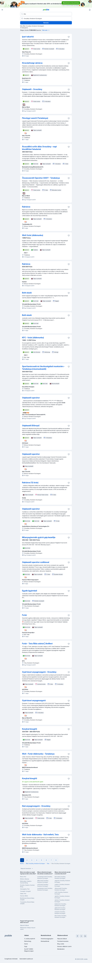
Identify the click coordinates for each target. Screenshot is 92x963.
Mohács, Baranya (24, 879)
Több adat (46, 30)
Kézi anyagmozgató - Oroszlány (36, 806)
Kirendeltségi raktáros (32, 63)
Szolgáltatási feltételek (11, 959)
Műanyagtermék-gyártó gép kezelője (38, 537)
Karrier (26, 944)
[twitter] (81, 936)
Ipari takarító (28, 36)
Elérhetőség (27, 941)
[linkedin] (85, 936)
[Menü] (2, 9)
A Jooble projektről (29, 938)
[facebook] (77, 936)
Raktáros (26, 207)
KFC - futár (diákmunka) (33, 337)
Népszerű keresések (27, 868)
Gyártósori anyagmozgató (34, 700)
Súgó (25, 946)
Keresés (46, 23)
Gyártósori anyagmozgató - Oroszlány (39, 672)
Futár (24, 615)
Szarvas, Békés (24, 896)
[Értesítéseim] (90, 10)
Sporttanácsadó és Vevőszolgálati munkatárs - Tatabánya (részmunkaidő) (43, 367)
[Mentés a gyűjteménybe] (68, 37)
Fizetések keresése (62, 941)
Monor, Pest (23, 876)
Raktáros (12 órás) (30, 482)
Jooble (85, 959)
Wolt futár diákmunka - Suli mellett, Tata (40, 834)
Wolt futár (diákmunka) (32, 235)
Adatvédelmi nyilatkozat (26, 959)
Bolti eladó (27, 293)
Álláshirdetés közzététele (71, 3)
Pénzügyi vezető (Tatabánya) (35, 118)
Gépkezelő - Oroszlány (32, 89)
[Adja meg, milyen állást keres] (46, 14)
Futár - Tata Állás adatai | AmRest (37, 643)
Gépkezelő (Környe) (30, 425)
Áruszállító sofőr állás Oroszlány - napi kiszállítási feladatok (39, 147)
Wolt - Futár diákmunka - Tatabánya (38, 754)
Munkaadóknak (45, 941)
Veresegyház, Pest (25, 889)
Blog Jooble (60, 944)
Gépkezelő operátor (31, 398)
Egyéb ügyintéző (29, 591)
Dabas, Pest (23, 893)
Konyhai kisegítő (29, 729)
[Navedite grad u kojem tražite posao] (46, 18)
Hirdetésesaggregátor (47, 938)
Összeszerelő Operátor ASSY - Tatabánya (41, 178)
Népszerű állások (24, 925)
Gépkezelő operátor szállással (35, 562)
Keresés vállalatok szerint (64, 946)
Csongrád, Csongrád (25, 891)
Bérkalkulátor (61, 949)
